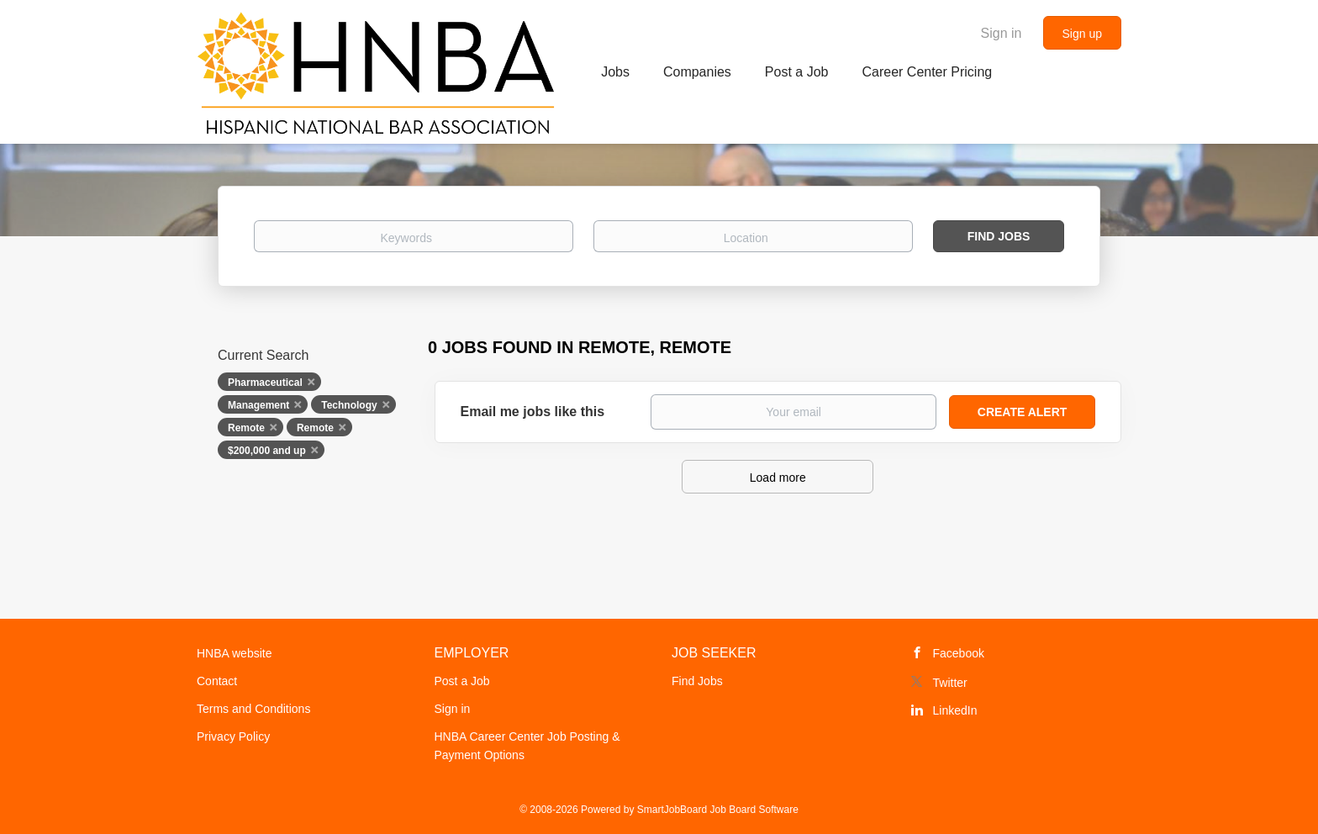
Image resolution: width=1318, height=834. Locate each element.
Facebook (958, 653)
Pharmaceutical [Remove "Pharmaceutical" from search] (265, 382)
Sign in (1001, 33)
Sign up (1082, 33)
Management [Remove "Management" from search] (258, 405)
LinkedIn (955, 710)
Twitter (950, 682)
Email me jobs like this (533, 411)
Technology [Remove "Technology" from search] (349, 405)
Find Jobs (999, 236)
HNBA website (234, 653)
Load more (778, 477)
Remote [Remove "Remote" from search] (246, 428)
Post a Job (462, 681)
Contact (217, 681)
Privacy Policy (233, 736)
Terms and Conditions (253, 708)
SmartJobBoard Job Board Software (718, 810)
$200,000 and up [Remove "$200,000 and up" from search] (267, 451)
